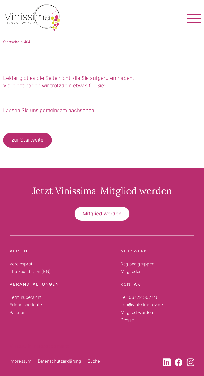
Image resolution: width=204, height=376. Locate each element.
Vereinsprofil (22, 264)
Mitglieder (131, 271)
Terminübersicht (26, 297)
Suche (94, 361)
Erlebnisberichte (26, 304)
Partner (17, 312)
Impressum (20, 361)
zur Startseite (27, 140)
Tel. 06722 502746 (140, 297)
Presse (127, 319)
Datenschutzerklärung (59, 361)
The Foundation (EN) (30, 271)
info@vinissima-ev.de (142, 304)
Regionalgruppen (137, 264)
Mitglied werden (102, 214)
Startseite (11, 42)
